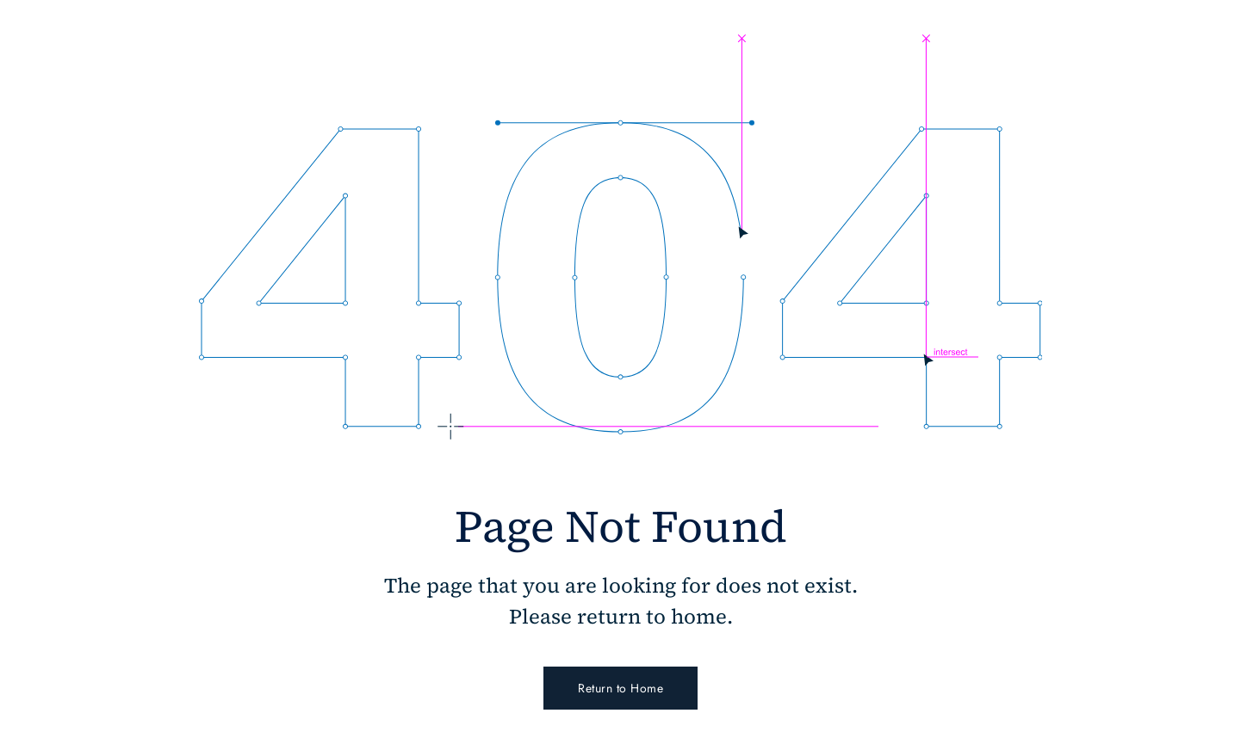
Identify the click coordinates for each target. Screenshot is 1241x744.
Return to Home (620, 688)
